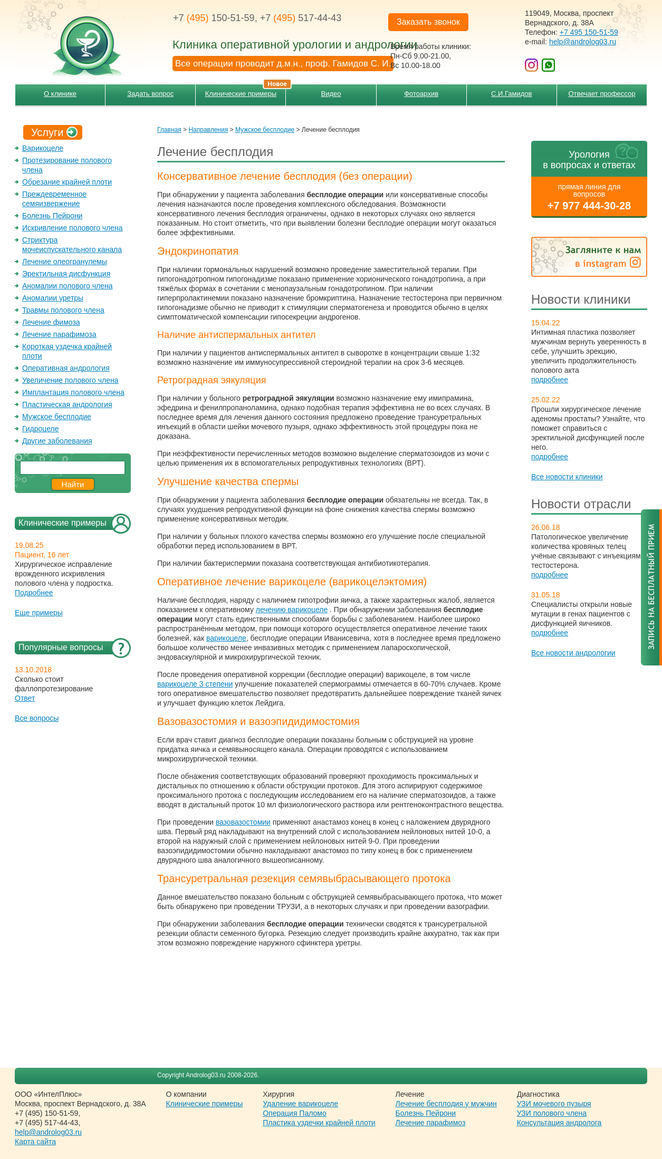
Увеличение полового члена (70, 380)
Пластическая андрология (67, 404)
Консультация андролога (559, 1122)
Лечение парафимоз (431, 1122)
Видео (331, 94)
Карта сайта (35, 1141)
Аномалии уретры (52, 298)
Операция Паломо (295, 1113)
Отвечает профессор (601, 94)
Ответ (25, 698)
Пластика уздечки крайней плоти (319, 1122)
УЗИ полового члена (552, 1113)
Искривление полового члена (72, 228)
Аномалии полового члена (67, 286)
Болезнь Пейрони (52, 215)
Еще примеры (39, 613)
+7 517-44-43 (301, 18)
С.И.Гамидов (511, 94)
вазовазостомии (243, 822)
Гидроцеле (40, 428)
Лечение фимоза (51, 322)
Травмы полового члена (63, 310)
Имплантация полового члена (73, 392)
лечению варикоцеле (292, 609)
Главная (169, 129)
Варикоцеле (42, 148)
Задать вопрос (150, 94)
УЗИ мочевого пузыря (554, 1103)
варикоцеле (226, 638)
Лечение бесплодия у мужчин (446, 1103)
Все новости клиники (567, 476)
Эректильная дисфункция (66, 273)
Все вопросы (37, 718)
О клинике (60, 94)
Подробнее (34, 592)
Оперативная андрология (66, 368)
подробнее (549, 379)
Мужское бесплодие (56, 416)
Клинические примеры (245, 91)
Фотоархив (421, 94)
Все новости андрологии (573, 653)
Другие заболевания (57, 441)
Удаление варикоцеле (300, 1103)
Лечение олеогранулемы (64, 261)
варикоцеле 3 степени (195, 684)
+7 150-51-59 (214, 18)
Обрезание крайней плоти (67, 182)
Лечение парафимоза (59, 334)
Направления (208, 129)
